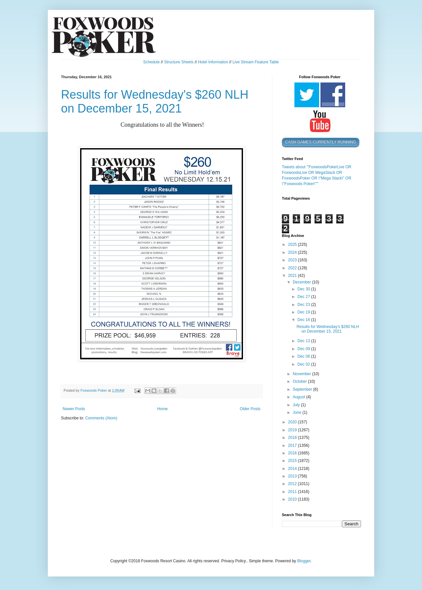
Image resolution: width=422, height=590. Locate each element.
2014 (293, 468)
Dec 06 (304, 356)
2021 (293, 275)
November (302, 374)
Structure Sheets (179, 62)
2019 (293, 430)
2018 (293, 437)
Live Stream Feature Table (255, 62)
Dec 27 (304, 296)
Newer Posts (74, 409)
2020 (293, 422)
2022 (293, 268)
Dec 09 (304, 348)
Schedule (151, 62)
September (303, 389)
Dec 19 (304, 312)
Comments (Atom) (101, 418)
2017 (293, 445)
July (297, 405)
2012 (293, 483)
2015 (293, 460)
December (302, 282)
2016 (293, 453)
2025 (293, 244)
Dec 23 (304, 304)
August (299, 397)
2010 (293, 499)
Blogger (304, 561)
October (300, 381)
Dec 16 (304, 319)
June (297, 412)
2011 (293, 491)
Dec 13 (304, 341)
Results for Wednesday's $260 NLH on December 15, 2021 (155, 101)
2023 (293, 260)
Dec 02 (304, 364)
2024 (293, 252)
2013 (293, 476)
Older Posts (250, 409)
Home (162, 409)
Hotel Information (213, 62)
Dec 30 (304, 289)
